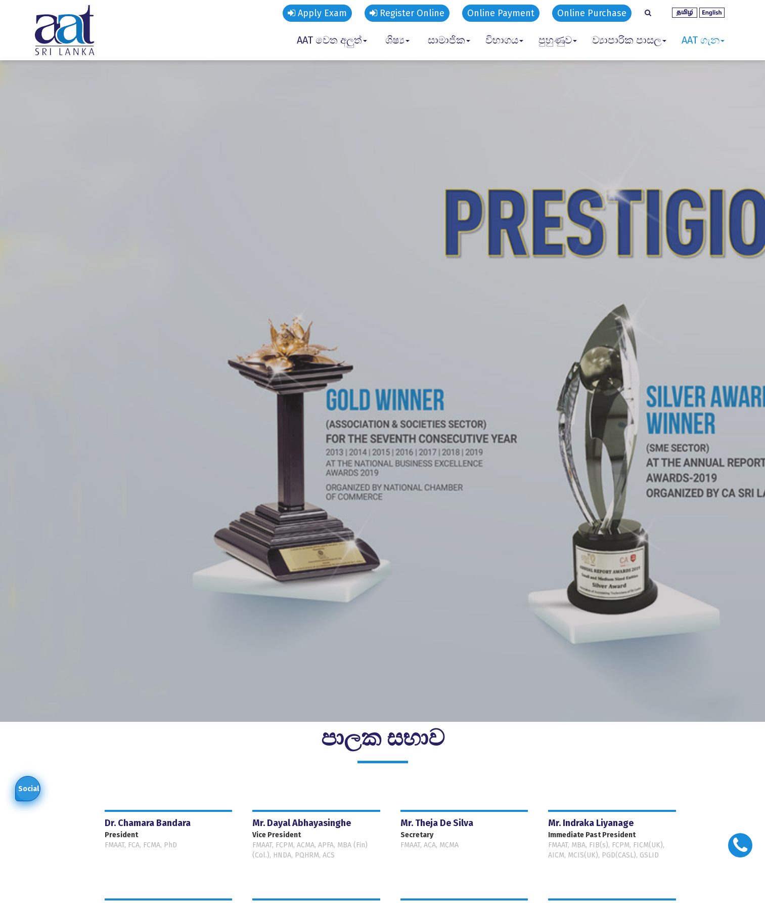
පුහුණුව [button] (557, 40)
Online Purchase (591, 13)
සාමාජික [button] (449, 40)
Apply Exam (317, 13)
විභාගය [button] (504, 40)
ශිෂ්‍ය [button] (397, 40)
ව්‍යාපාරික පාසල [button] (629, 40)
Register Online (407, 13)
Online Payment (500, 13)
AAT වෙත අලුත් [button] (332, 40)
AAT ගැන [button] (703, 40)
